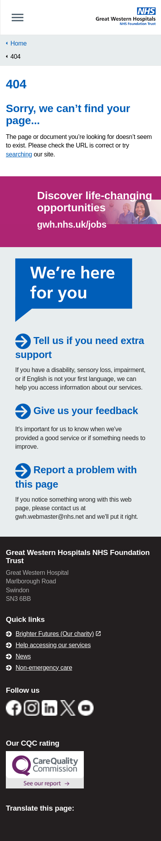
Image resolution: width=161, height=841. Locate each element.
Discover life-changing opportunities (94, 202)
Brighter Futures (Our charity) (58, 633)
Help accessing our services (53, 645)
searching (19, 154)
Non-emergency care (44, 667)
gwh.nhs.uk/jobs (71, 224)
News (23, 656)
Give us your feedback (76, 410)
